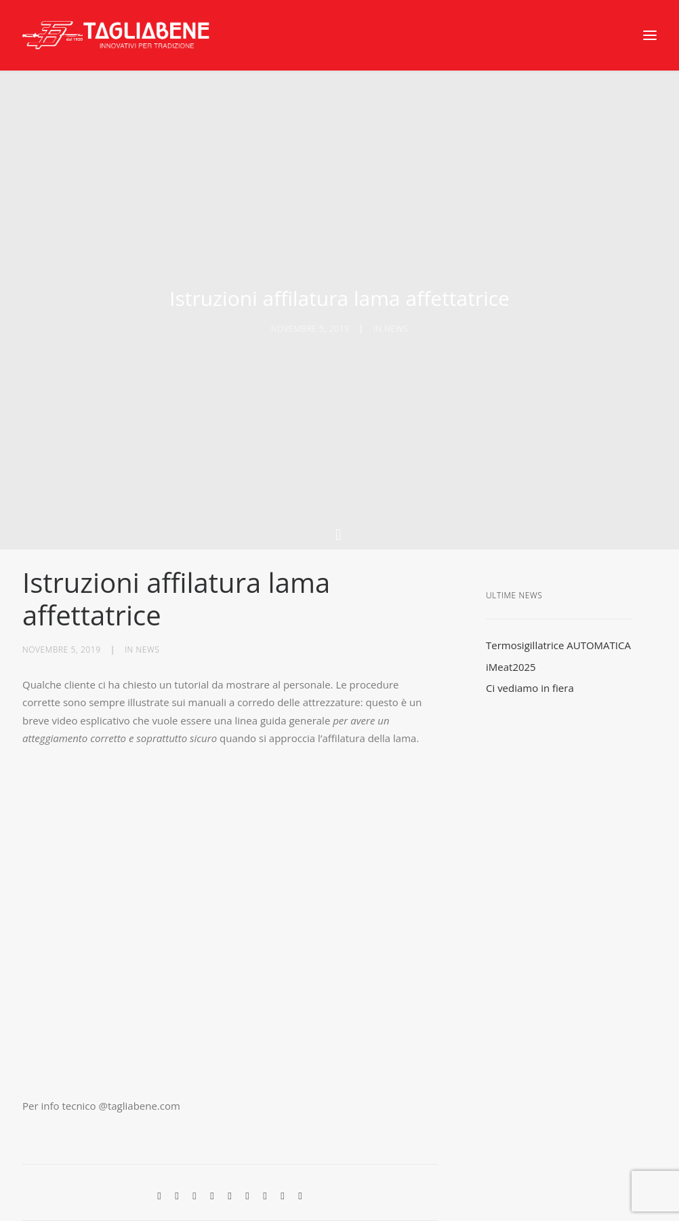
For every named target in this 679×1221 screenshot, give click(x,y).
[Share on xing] (282, 1141)
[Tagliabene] (116, 35)
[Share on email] (300, 1141)
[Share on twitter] (177, 1141)
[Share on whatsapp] (247, 1141)
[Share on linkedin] (230, 1141)
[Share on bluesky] (265, 1141)
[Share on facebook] (159, 1141)
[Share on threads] (194, 1141)
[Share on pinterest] (212, 1141)
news (396, 301)
